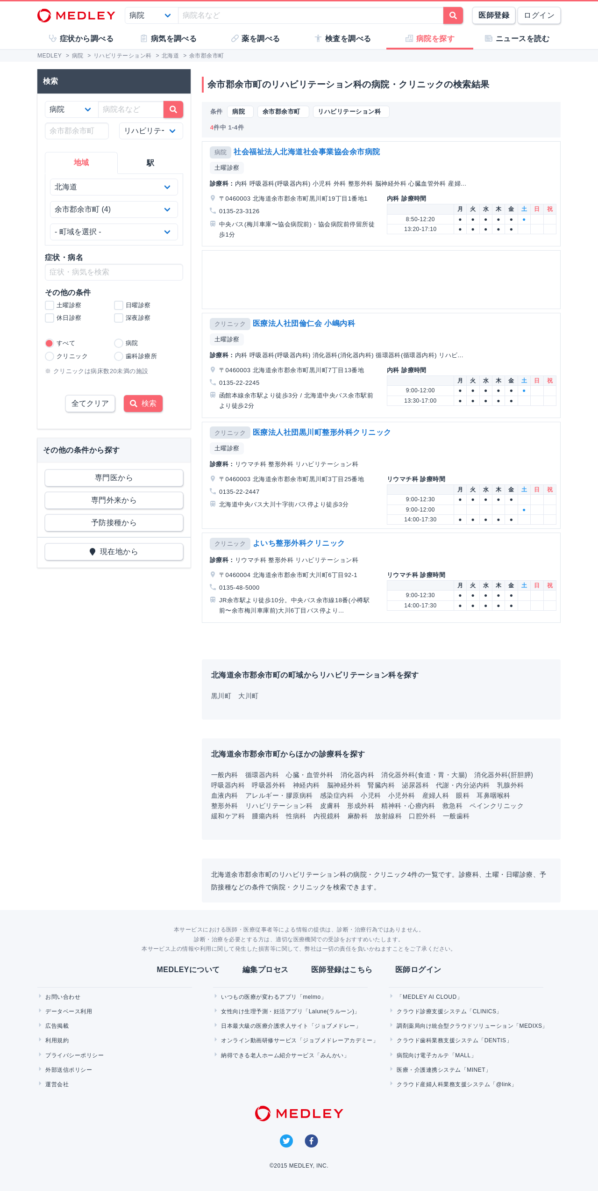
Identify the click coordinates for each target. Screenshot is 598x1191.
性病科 (296, 816)
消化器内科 (357, 775)
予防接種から (114, 523)
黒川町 (221, 696)
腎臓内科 (381, 785)
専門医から (114, 478)
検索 (143, 403)
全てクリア (90, 403)
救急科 (452, 805)
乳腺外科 (510, 785)
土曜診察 (227, 167)
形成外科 (360, 805)
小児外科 (401, 795)
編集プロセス (265, 970)
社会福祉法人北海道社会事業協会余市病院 (307, 152)
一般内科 (224, 775)
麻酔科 (358, 816)
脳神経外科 (344, 785)
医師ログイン (418, 970)
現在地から (114, 552)
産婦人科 (435, 795)
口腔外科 (422, 816)
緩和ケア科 (228, 816)
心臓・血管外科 (309, 775)
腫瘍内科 (265, 816)
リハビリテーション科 (279, 805)
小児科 (371, 795)
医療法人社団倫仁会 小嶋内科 (304, 323)
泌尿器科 (415, 785)
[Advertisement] (383, 279)
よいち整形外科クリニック (299, 543)
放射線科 (388, 816)
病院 (220, 152)
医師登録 (493, 15)
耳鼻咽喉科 (493, 795)
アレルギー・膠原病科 (279, 795)
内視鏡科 (327, 816)
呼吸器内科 (228, 785)
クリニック (230, 323)
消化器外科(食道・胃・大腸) (424, 775)
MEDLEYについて (188, 970)
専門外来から (114, 500)
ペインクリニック (497, 805)
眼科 (463, 795)
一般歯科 (456, 816)
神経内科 (306, 785)
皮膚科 (330, 805)
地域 (81, 162)
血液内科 (224, 795)
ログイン (539, 15)
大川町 (248, 696)
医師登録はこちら (342, 970)
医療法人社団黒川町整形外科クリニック (322, 432)
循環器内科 (262, 775)
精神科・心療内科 (408, 805)
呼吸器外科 (268, 785)
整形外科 (224, 805)
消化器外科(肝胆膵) (503, 775)
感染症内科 (337, 795)
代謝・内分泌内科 (463, 785)
